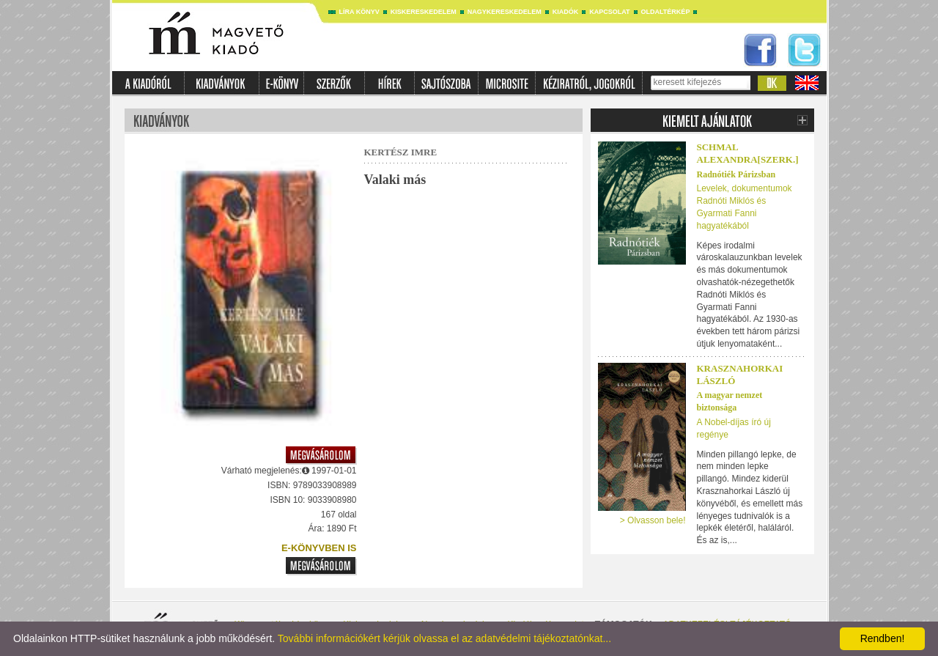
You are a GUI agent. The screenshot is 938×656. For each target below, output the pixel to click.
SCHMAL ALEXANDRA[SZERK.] (748, 153)
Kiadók (566, 11)
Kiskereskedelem (424, 11)
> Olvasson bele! (653, 520)
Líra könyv (359, 11)
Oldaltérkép (665, 11)
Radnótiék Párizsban (736, 174)
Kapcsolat (609, 11)
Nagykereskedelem (505, 11)
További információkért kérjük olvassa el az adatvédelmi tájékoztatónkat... (444, 638)
